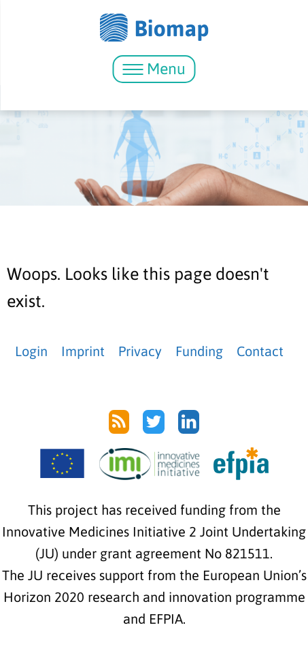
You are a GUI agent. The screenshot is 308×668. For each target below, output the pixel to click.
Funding (199, 351)
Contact (260, 351)
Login (31, 351)
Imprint (83, 351)
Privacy (140, 351)
